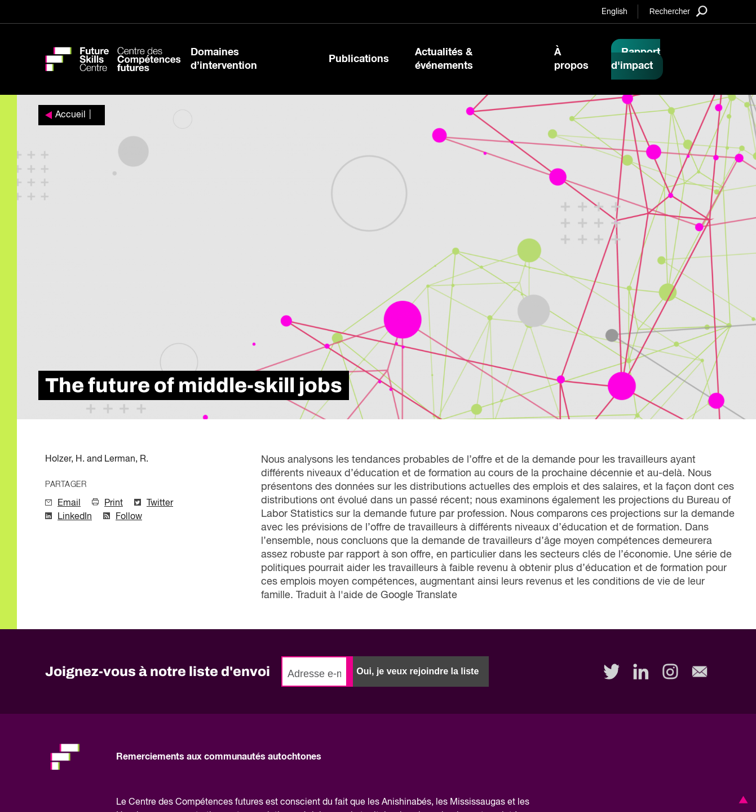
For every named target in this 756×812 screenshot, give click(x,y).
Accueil (70, 115)
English (614, 12)
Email (69, 503)
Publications (359, 59)
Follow (129, 516)
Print (113, 503)
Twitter (160, 503)
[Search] (678, 11)
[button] (741, 799)
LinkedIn (75, 516)
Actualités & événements (444, 59)
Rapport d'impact (635, 59)
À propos (571, 59)
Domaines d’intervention (224, 59)
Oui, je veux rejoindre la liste (417, 671)
